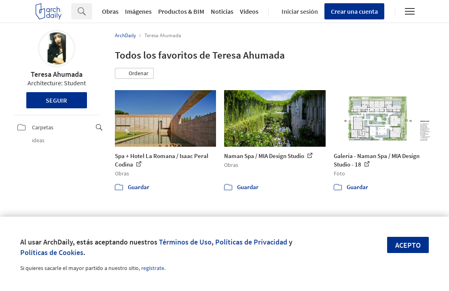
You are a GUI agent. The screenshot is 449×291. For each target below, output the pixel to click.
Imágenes (138, 11)
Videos (249, 11)
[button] (134, 73)
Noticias (222, 11)
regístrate (152, 268)
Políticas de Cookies (51, 252)
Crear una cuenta (354, 11)
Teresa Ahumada (57, 74)
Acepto (408, 245)
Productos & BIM (181, 11)
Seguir (56, 100)
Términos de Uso (185, 242)
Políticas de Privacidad (251, 242)
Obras (110, 11)
